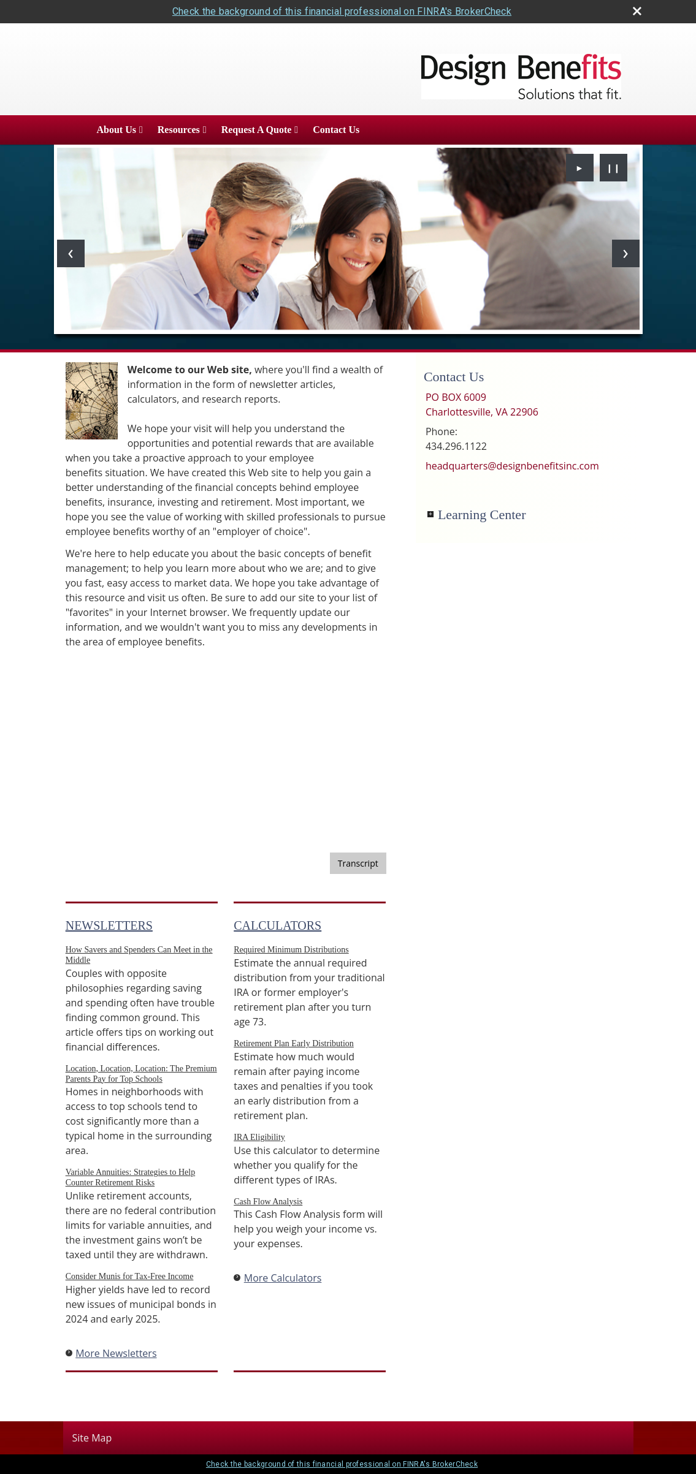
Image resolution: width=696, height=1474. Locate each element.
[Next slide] (626, 253)
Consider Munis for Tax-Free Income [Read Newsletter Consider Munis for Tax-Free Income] (130, 1276)
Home (72, 130)
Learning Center (482, 514)
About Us (116, 129)
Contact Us (336, 129)
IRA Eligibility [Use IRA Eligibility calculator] (259, 1137)
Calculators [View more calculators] (277, 925)
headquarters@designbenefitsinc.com (512, 466)
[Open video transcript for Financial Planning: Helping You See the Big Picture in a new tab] (358, 863)
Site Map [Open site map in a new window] (92, 1438)
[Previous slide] (71, 253)
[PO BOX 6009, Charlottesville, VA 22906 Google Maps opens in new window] (482, 404)
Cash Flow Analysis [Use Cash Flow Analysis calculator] (268, 1201)
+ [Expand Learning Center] (430, 514)
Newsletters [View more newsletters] (109, 925)
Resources (179, 129)
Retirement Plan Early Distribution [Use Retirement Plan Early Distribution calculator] (294, 1043)
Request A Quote (256, 129)
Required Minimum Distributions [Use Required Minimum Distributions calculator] (291, 949)
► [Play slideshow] (579, 167)
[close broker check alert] (637, 11)
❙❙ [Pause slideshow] (613, 167)
